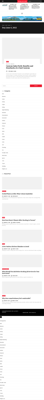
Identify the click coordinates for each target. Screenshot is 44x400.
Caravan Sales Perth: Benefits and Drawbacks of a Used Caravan (19, 67)
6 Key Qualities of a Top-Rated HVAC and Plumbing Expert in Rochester (24, 7)
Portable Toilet (5, 152)
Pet (2, 150)
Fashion (3, 120)
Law (3, 144)
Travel (3, 163)
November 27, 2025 (36, 4)
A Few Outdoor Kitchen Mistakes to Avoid (15, 246)
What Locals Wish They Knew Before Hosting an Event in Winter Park (13, 7)
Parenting (4, 147)
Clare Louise (14, 275)
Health (3, 136)
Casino (3, 99)
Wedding (4, 166)
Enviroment (4, 117)
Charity (3, 101)
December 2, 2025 (24, 4)
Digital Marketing (5, 109)
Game (3, 131)
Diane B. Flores (12, 71)
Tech (3, 160)
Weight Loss (4, 168)
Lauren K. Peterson (15, 222)
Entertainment (5, 115)
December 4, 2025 (13, 4)
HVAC (3, 142)
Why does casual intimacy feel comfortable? (16, 298)
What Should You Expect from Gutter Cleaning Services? (36, 7)
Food (3, 128)
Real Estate (4, 155)
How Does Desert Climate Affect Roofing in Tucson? (18, 220)
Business (4, 96)
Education (4, 112)
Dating (3, 107)
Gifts (3, 133)
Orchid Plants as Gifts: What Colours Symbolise (17, 194)
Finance (3, 125)
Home (3, 139)
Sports (3, 158)
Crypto (3, 104)
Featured (4, 123)
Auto (7, 61)
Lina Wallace (14, 196)
